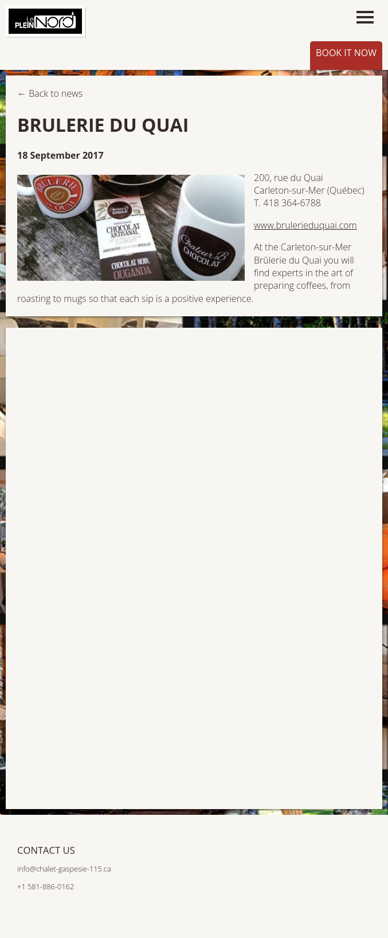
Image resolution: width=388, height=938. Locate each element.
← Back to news (50, 93)
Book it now (346, 52)
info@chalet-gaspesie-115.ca (64, 869)
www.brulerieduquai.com (305, 225)
